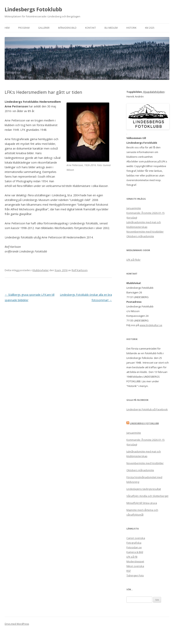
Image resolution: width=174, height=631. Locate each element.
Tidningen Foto (135, 575)
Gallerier (44, 27)
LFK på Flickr (133, 259)
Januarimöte (133, 208)
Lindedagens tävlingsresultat (143, 489)
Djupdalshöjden (153, 92)
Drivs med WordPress (17, 624)
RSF (128, 571)
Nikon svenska (135, 566)
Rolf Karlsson (79, 270)
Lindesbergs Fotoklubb (33, 9)
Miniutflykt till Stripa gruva (141, 503)
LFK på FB (131, 556)
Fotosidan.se (134, 547)
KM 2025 (149, 27)
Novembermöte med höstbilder (145, 231)
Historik (131, 27)
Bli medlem (111, 27)
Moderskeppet (135, 561)
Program (24, 27)
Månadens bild (67, 27)
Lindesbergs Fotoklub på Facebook (147, 409)
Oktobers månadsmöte (140, 236)
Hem (7, 27)
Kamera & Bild (134, 552)
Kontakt (90, 27)
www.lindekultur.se (151, 325)
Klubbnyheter (40, 270)
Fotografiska (133, 542)
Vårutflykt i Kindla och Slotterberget (147, 496)
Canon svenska (135, 538)
